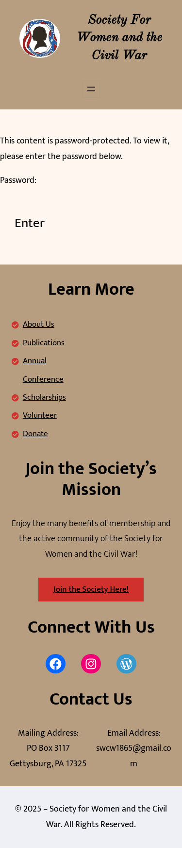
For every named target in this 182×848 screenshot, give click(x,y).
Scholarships (44, 397)
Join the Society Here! (91, 589)
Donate (35, 434)
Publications (44, 343)
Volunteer (40, 415)
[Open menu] (91, 89)
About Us (38, 324)
